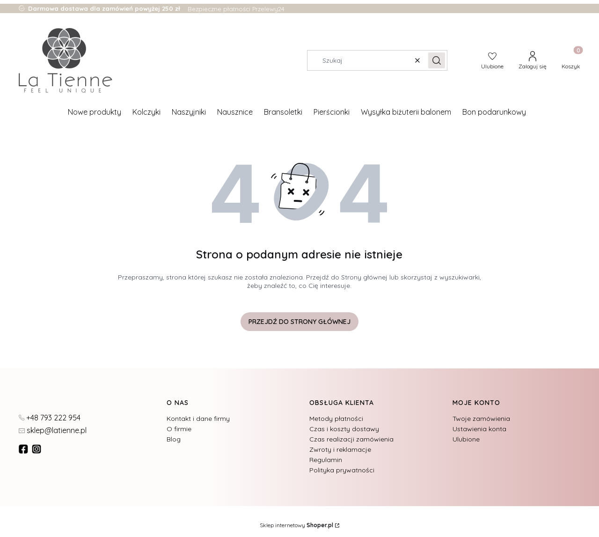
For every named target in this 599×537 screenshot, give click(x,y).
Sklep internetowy (296, 525)
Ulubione (466, 439)
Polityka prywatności (341, 470)
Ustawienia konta (479, 429)
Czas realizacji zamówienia (351, 439)
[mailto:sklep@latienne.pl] (53, 430)
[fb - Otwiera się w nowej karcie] (24, 449)
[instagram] (37, 449)
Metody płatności (336, 418)
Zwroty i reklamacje (340, 449)
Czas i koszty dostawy (344, 429)
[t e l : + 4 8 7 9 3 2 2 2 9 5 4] (49, 417)
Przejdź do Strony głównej (299, 321)
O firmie (179, 429)
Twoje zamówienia (481, 418)
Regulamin (325, 460)
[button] (436, 60)
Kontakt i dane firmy (198, 418)
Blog (174, 439)
